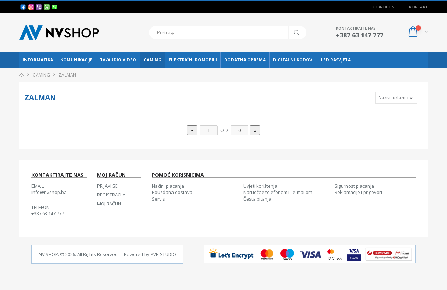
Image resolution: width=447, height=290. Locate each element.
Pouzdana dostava (172, 192)
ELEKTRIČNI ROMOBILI (193, 60)
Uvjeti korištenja (260, 186)
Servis (158, 199)
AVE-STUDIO (163, 254)
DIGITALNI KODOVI (293, 60)
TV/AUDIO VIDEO (118, 60)
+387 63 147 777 (47, 213)
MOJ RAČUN (109, 204)
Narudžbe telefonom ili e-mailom (277, 192)
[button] (417, 32)
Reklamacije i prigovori (358, 192)
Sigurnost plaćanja (354, 186)
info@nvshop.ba (49, 192)
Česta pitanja (257, 199)
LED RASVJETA (336, 60)
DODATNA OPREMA (244, 60)
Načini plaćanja (168, 186)
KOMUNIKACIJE (76, 60)
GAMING (153, 60)
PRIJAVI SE (107, 186)
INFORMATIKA (38, 60)
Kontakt (418, 6)
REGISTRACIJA (111, 194)
